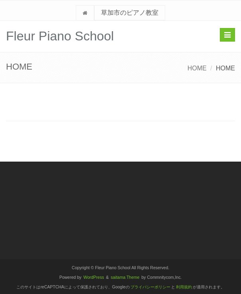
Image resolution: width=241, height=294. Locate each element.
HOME (197, 68)
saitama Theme (125, 277)
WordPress (93, 277)
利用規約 (184, 287)
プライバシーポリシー (150, 287)
